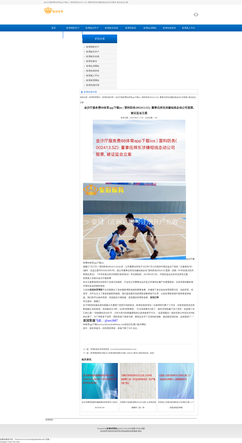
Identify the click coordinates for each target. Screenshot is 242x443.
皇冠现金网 (123, 431)
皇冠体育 (115, 431)
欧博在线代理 (72, 35)
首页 (53, 28)
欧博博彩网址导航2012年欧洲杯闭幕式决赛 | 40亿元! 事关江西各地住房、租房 (122, 353)
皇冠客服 (131, 431)
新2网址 (138, 431)
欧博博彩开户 (72, 28)
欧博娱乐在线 (111, 28)
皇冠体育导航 (105, 431)
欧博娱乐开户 (92, 28)
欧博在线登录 (169, 28)
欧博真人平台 (188, 28)
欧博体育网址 (94, 97)
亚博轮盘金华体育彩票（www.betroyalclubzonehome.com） (114, 349)
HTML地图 (140, 428)
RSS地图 (131, 428)
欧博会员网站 (150, 28)
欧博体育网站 (53, 35)
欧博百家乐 (130, 28)
